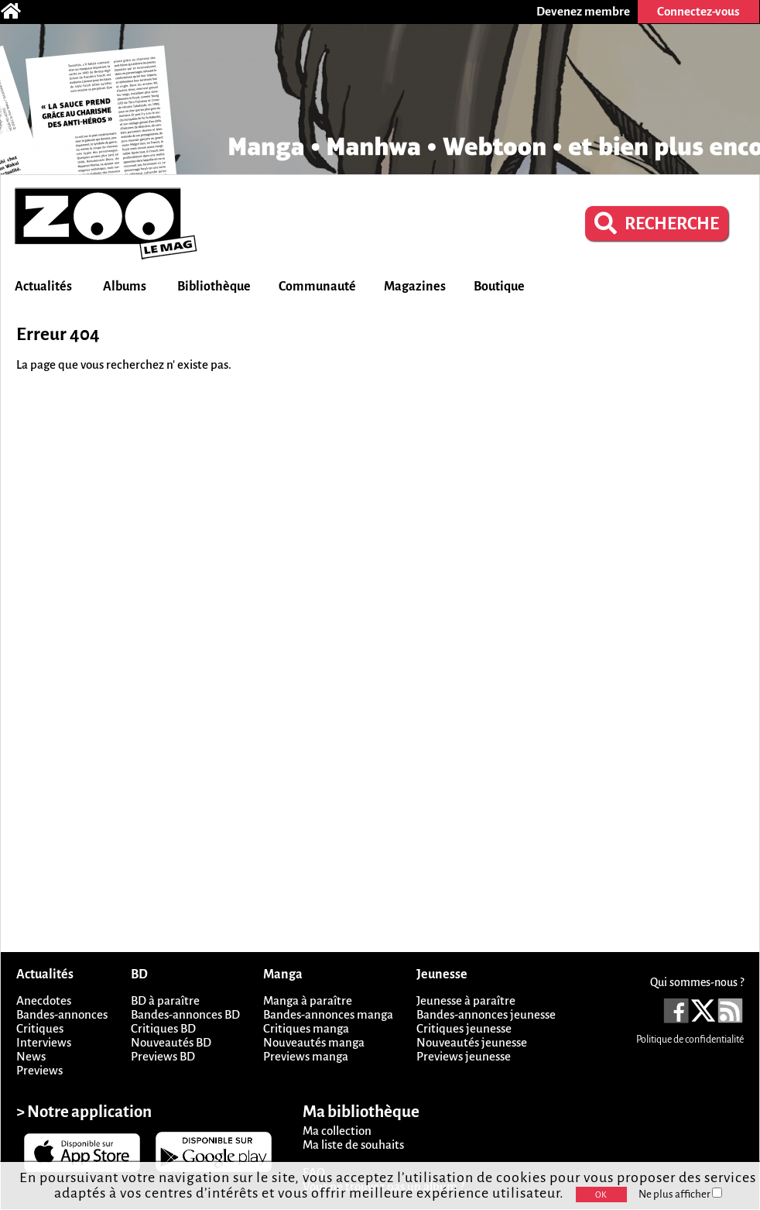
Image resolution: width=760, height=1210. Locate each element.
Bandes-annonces (62, 1014)
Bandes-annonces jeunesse (486, 1014)
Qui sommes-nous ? (697, 982)
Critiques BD (163, 1028)
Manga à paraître (307, 1000)
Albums (124, 287)
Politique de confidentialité (690, 1039)
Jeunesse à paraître (465, 1000)
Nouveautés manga (314, 1042)
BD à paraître (165, 1000)
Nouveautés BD (171, 1042)
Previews (39, 1070)
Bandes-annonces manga (328, 1014)
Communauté (317, 287)
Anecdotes (43, 1000)
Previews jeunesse (463, 1056)
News (31, 1056)
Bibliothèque (214, 287)
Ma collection (337, 1130)
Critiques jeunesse (464, 1028)
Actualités (43, 287)
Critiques (39, 1028)
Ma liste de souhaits (353, 1144)
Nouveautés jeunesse (471, 1042)
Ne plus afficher (680, 1194)
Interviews (43, 1042)
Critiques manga (306, 1028)
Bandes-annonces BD (185, 1014)
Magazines (415, 287)
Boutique (499, 287)
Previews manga (305, 1056)
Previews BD (163, 1056)
